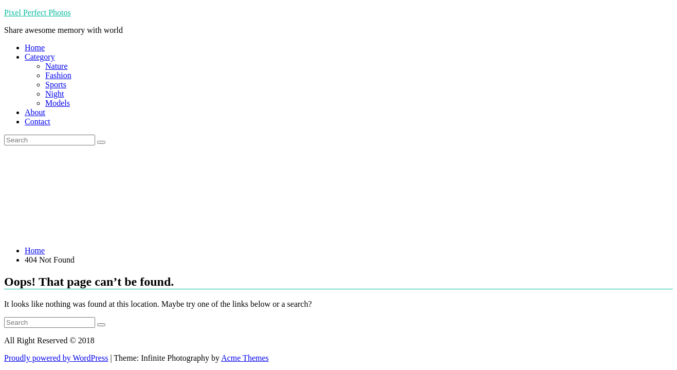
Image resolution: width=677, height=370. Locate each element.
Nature (56, 66)
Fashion (58, 75)
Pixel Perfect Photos (37, 12)
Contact (37, 121)
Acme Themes (245, 358)
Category (40, 56)
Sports (55, 84)
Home (35, 47)
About (35, 112)
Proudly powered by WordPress (56, 358)
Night (54, 93)
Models (57, 103)
